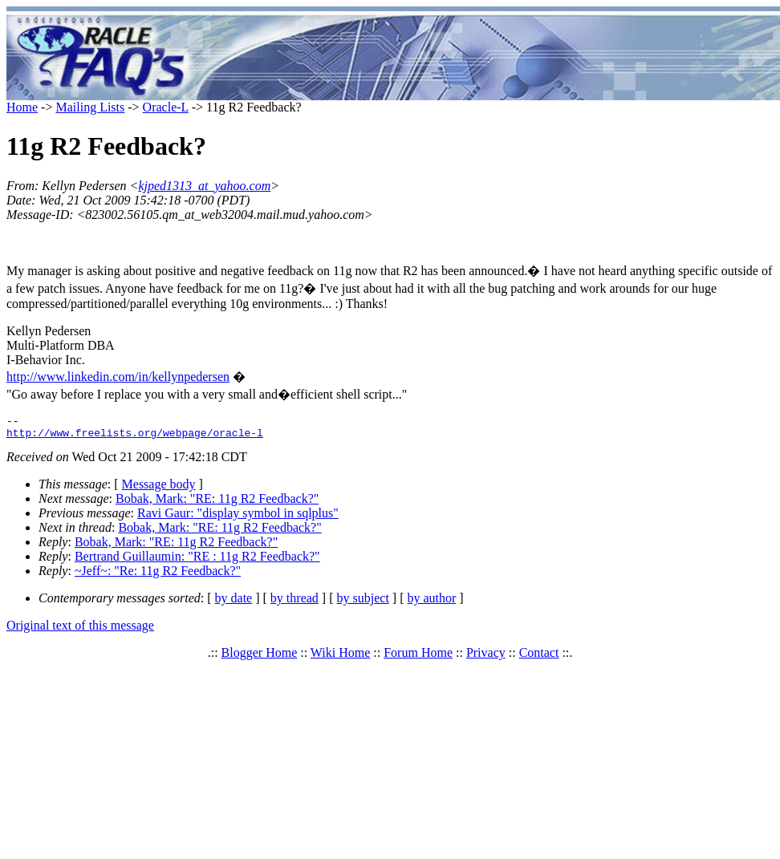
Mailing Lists (89, 107)
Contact (539, 657)
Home (22, 107)
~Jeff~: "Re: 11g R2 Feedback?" (158, 575)
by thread (294, 603)
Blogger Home (259, 657)
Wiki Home (340, 657)
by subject (363, 603)
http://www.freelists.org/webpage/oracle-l (134, 437)
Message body (159, 489)
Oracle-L (166, 107)
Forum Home (418, 657)
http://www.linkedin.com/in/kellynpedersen (118, 376)
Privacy (486, 657)
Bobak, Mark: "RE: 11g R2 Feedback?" (217, 503)
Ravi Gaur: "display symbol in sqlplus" (238, 518)
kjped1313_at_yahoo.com (204, 185)
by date (234, 603)
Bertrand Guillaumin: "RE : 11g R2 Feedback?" (197, 561)
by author (431, 603)
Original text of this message (80, 630)
